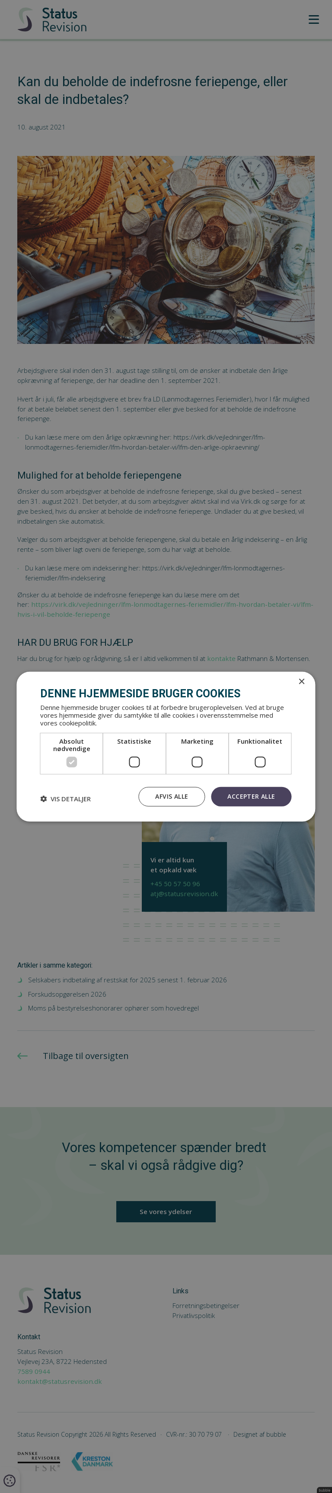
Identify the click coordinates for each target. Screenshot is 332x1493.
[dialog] (166, 746)
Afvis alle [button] (171, 796)
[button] (65, 799)
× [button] (301, 681)
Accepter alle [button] (251, 796)
